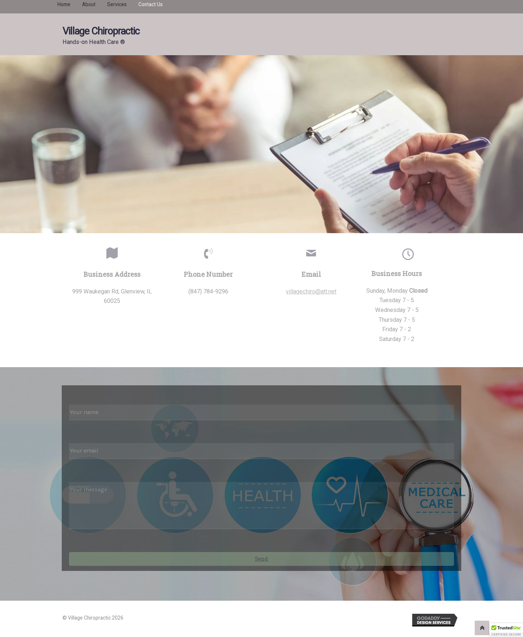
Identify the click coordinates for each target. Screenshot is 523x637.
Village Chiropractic (100, 31)
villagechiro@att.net (314, 291)
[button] (506, 630)
